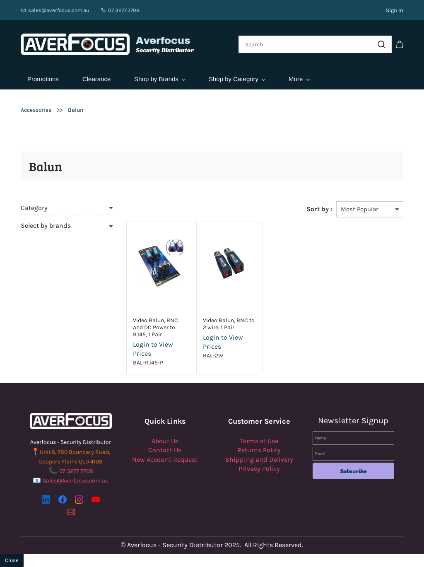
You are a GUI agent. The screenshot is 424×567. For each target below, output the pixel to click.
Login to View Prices (153, 348)
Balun (75, 109)
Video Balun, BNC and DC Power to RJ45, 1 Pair (155, 327)
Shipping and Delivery (259, 459)
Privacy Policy (259, 469)
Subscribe (353, 471)
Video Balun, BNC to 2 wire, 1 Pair (229, 324)
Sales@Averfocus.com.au (75, 480)
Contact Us (164, 450)
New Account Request (165, 459)
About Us (165, 441)
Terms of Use (259, 441)
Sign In (394, 10)
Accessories (36, 109)
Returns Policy (259, 450)
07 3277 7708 (76, 471)
